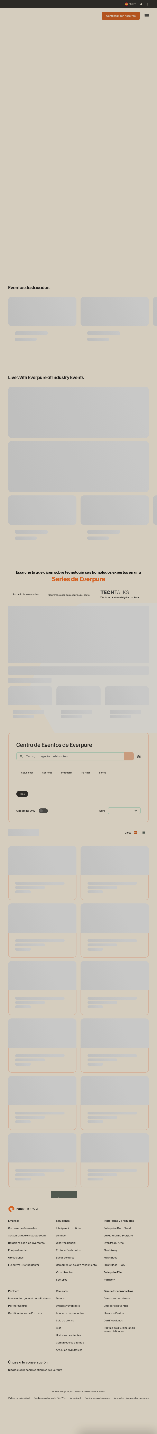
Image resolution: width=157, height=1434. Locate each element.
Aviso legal (75, 1429)
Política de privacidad (19, 1429)
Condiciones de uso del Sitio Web (50, 1429)
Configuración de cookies (97, 1429)
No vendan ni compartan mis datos (131, 1429)
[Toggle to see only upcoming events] (43, 841)
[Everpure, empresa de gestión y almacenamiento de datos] (23, 1239)
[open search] (141, 4)
